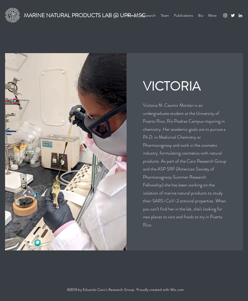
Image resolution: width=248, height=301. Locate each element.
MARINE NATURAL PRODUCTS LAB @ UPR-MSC (85, 15)
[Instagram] (225, 15)
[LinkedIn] (240, 15)
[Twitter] (232, 15)
